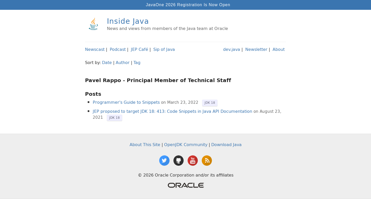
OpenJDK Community (185, 144)
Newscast (95, 49)
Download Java (226, 144)
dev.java (231, 49)
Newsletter (256, 49)
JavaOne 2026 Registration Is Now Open (188, 5)
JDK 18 (210, 102)
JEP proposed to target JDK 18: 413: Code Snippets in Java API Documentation (172, 111)
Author (123, 62)
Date (107, 62)
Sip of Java (164, 49)
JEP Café (139, 49)
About (279, 49)
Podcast (118, 49)
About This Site (145, 144)
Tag (136, 62)
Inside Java (128, 21)
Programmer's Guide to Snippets (126, 102)
